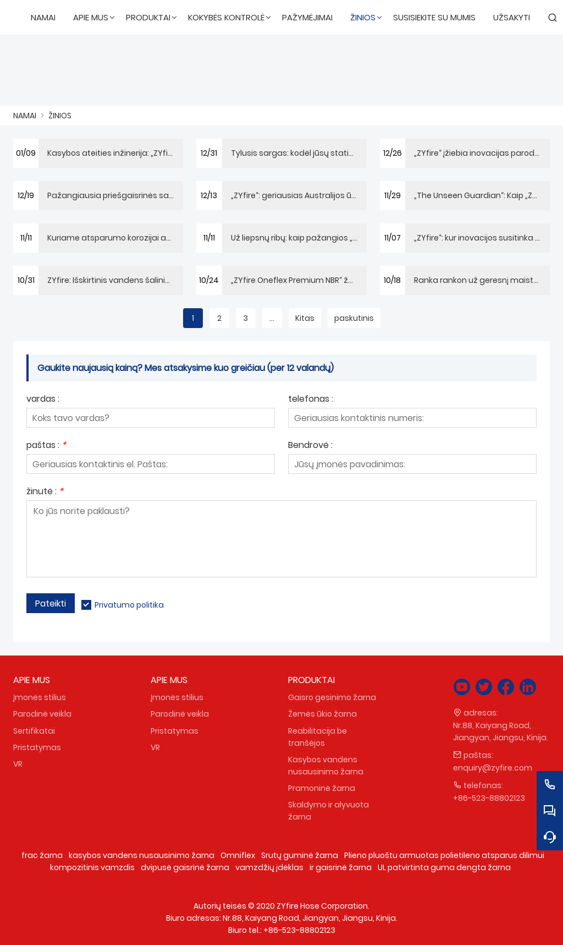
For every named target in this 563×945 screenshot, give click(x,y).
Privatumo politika (129, 604)
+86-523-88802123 (489, 798)
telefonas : (310, 400)
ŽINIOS (59, 115)
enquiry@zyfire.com (492, 767)
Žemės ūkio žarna (322, 713)
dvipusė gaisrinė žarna (185, 867)
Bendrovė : (310, 446)
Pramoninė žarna (321, 788)
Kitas (304, 318)
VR (18, 763)
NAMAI (24, 115)
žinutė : (44, 492)
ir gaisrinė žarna (341, 867)
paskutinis (354, 318)
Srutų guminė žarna (299, 855)
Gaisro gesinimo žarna (332, 697)
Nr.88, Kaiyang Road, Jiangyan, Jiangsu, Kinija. (500, 731)
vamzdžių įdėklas (269, 867)
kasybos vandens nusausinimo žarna (141, 855)
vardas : (42, 400)
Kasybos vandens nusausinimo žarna (325, 765)
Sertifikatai (34, 730)
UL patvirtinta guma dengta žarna (444, 867)
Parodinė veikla (42, 713)
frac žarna (42, 855)
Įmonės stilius (39, 697)
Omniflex (237, 855)
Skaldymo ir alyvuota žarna (328, 810)
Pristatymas (37, 747)
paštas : (46, 446)
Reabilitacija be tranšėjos (317, 737)
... (271, 318)
